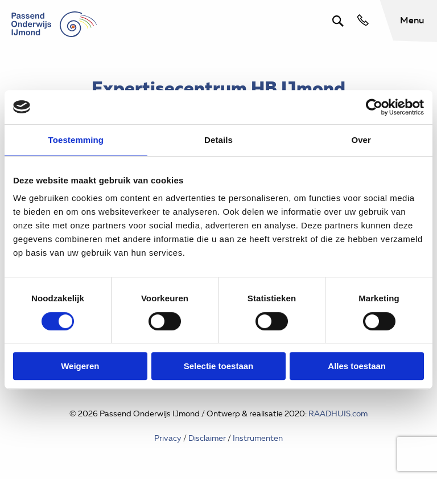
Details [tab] (218, 140)
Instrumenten (258, 438)
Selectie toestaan (219, 366)
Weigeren (80, 366)
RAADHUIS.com (338, 414)
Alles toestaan (357, 366)
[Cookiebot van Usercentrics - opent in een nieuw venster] (374, 107)
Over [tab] (361, 140)
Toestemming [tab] (76, 140)
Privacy (168, 438)
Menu (412, 20)
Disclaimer (207, 438)
